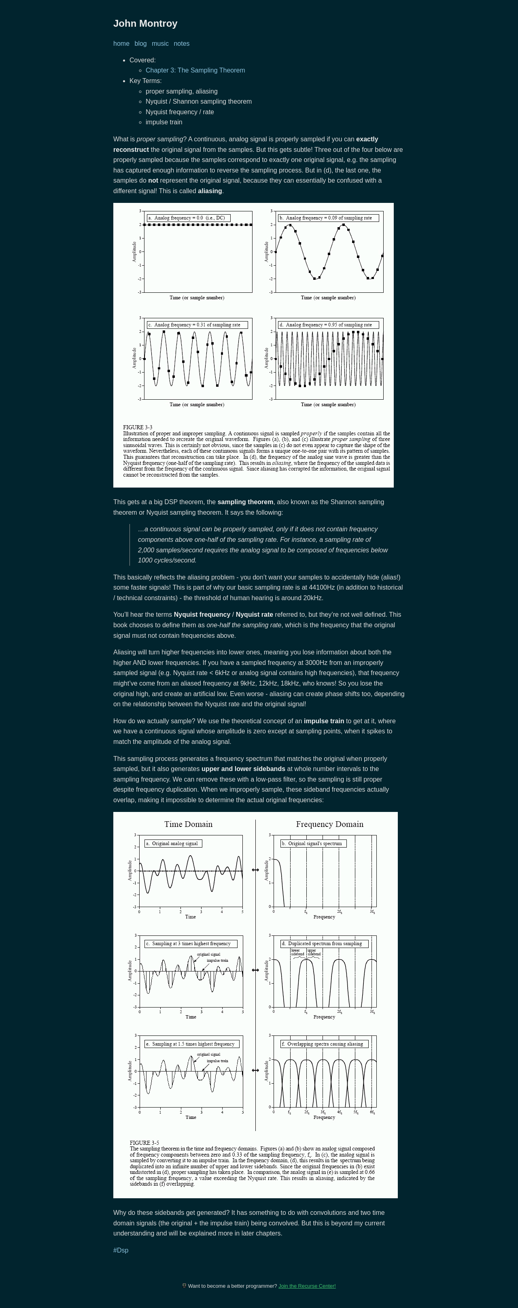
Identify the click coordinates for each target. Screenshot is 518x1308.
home (121, 43)
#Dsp (120, 1250)
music (160, 43)
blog (140, 43)
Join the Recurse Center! (307, 1286)
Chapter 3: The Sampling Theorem (195, 70)
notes (181, 43)
